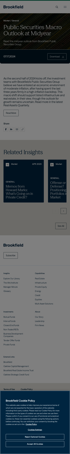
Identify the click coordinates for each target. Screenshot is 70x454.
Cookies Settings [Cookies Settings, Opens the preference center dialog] (35, 430)
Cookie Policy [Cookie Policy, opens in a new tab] (31, 424)
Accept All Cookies (35, 444)
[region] (35, 422)
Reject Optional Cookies (35, 437)
